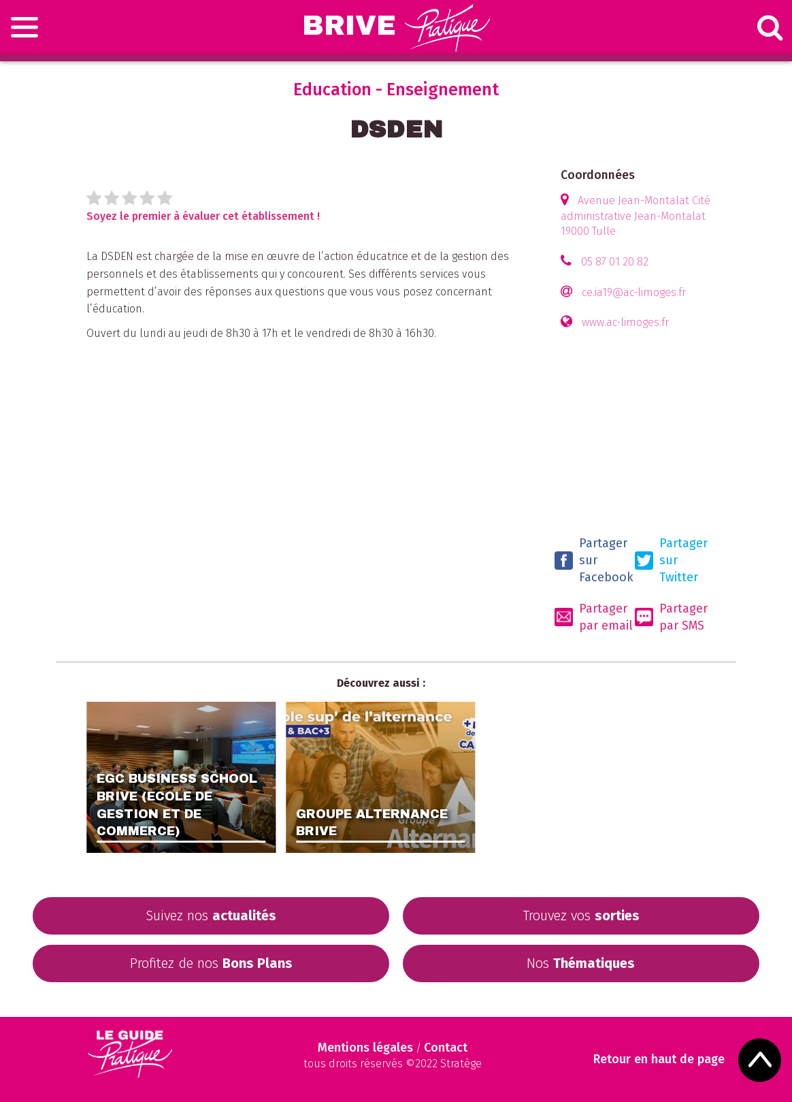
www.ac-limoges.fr (625, 322)
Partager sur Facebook (594, 560)
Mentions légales (365, 1047)
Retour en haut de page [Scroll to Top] (659, 1059)
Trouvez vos (581, 915)
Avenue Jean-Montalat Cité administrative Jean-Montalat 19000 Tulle (635, 216)
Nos (581, 963)
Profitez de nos (211, 963)
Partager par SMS (671, 617)
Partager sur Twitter (671, 560)
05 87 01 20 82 (614, 261)
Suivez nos (211, 915)
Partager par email (594, 617)
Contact (445, 1047)
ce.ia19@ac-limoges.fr (634, 292)
